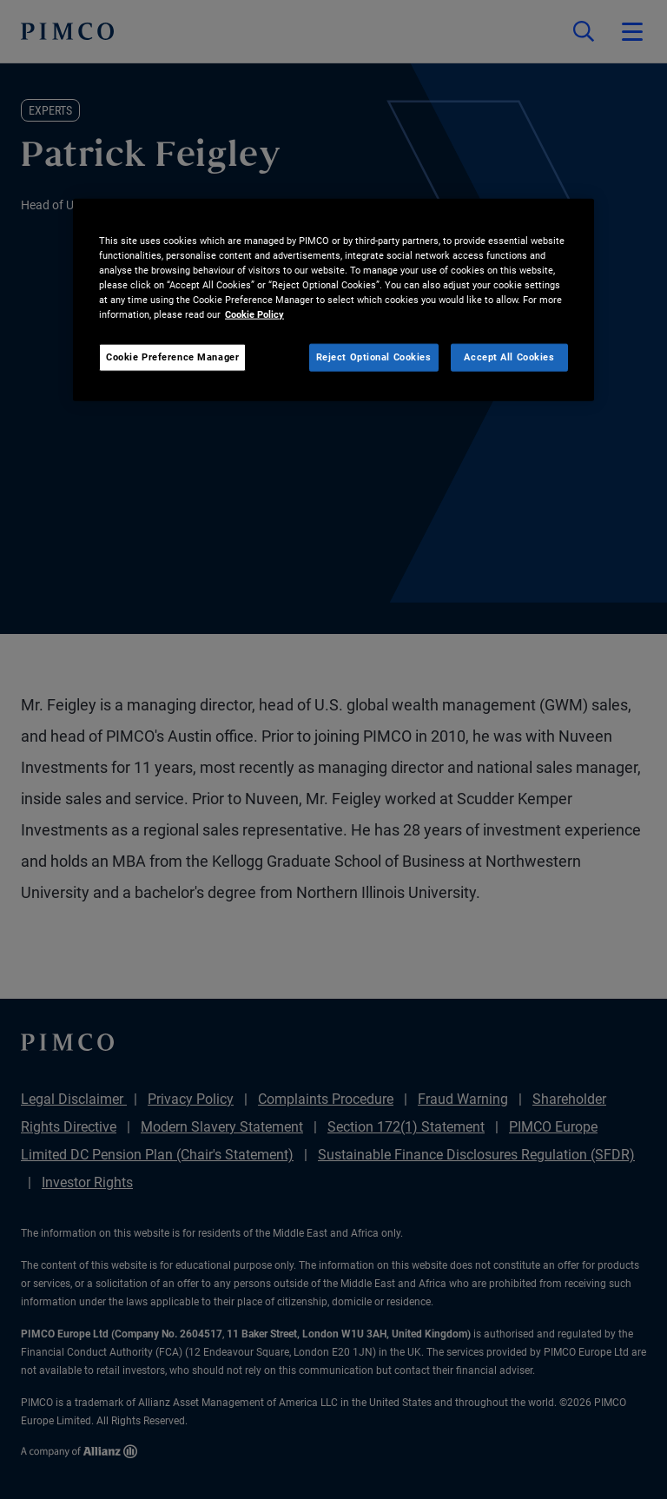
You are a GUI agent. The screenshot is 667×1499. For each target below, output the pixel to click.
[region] (333, 300)
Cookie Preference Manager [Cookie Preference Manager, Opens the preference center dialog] (172, 357)
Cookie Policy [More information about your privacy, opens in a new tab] (254, 314)
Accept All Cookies (509, 357)
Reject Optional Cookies (374, 357)
